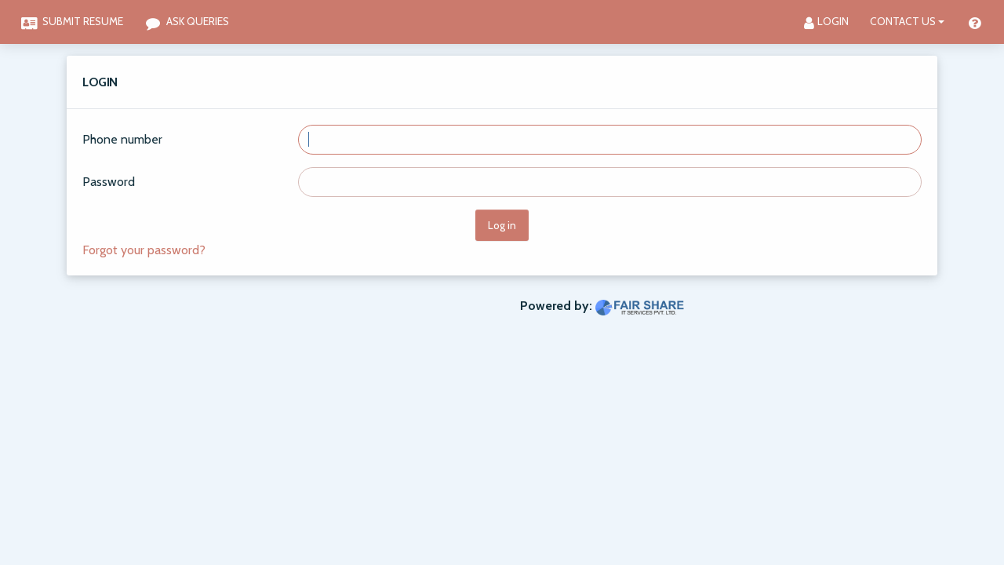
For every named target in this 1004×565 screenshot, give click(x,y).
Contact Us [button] (903, 21)
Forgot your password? (144, 249)
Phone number (122, 139)
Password (108, 181)
